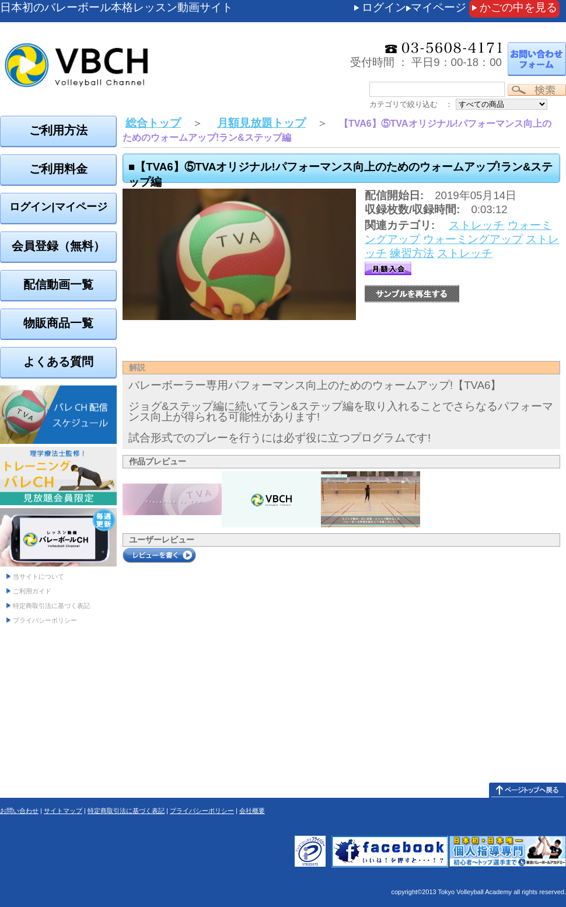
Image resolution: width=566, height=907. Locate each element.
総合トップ (153, 123)
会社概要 (252, 810)
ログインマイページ (414, 7)
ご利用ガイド (32, 591)
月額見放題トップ (261, 123)
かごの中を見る (518, 7)
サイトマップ (63, 810)
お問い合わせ (19, 810)
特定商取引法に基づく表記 (51, 605)
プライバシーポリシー (45, 620)
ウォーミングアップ (473, 239)
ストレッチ (476, 225)
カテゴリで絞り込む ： (411, 104)
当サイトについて (38, 576)
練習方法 (412, 253)
